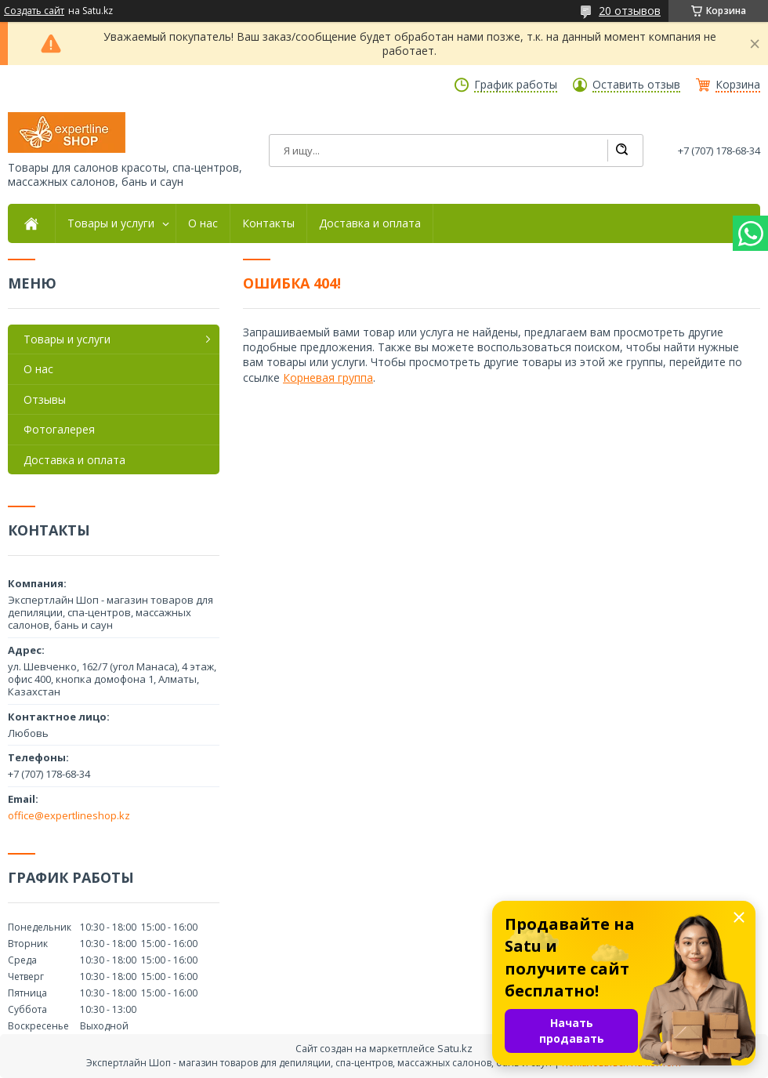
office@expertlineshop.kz (69, 815)
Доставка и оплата (370, 223)
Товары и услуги (110, 223)
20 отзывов (630, 10)
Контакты (268, 223)
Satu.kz (455, 1048)
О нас (203, 223)
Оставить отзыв (636, 85)
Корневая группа (328, 377)
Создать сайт (34, 10)
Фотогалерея (59, 429)
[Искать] (621, 151)
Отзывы (45, 399)
